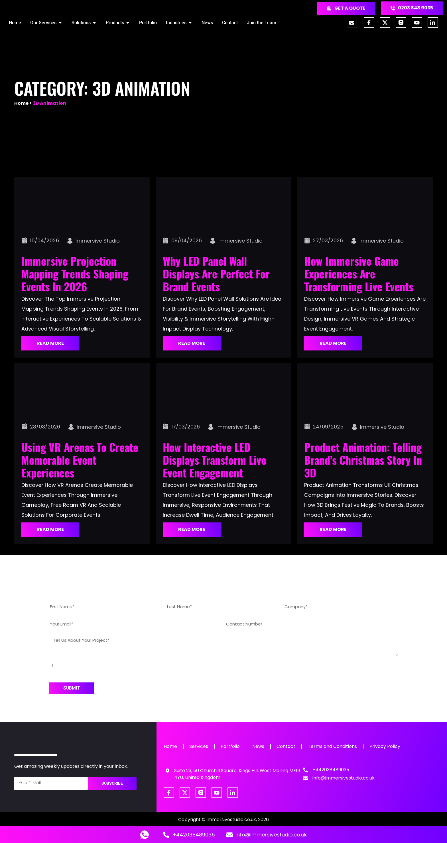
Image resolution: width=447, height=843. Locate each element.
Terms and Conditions (335, 746)
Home (21, 103)
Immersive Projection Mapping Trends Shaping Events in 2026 (74, 273)
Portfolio (231, 746)
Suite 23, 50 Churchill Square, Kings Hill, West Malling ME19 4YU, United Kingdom (237, 774)
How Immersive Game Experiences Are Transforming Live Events (358, 273)
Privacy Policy (388, 746)
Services (199, 746)
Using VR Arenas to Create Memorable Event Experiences (79, 460)
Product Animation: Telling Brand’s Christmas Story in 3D (363, 460)
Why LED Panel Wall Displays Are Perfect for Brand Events (216, 273)
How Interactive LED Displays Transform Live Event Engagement (214, 460)
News (260, 746)
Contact (288, 746)
